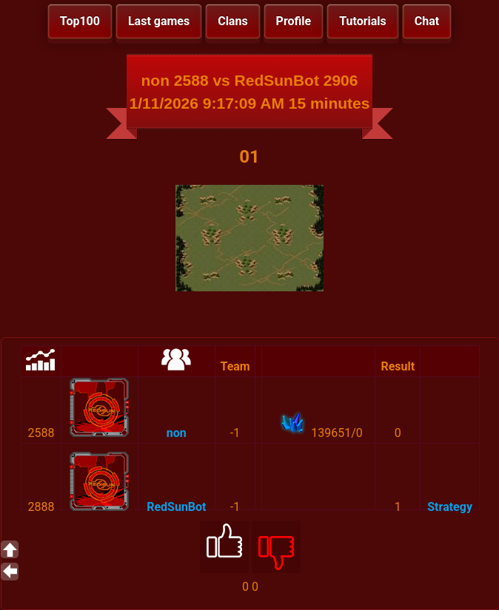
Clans (232, 21)
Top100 (80, 21)
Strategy (449, 507)
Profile (294, 21)
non (177, 433)
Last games (159, 21)
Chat (427, 21)
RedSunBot (176, 507)
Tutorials (362, 21)
